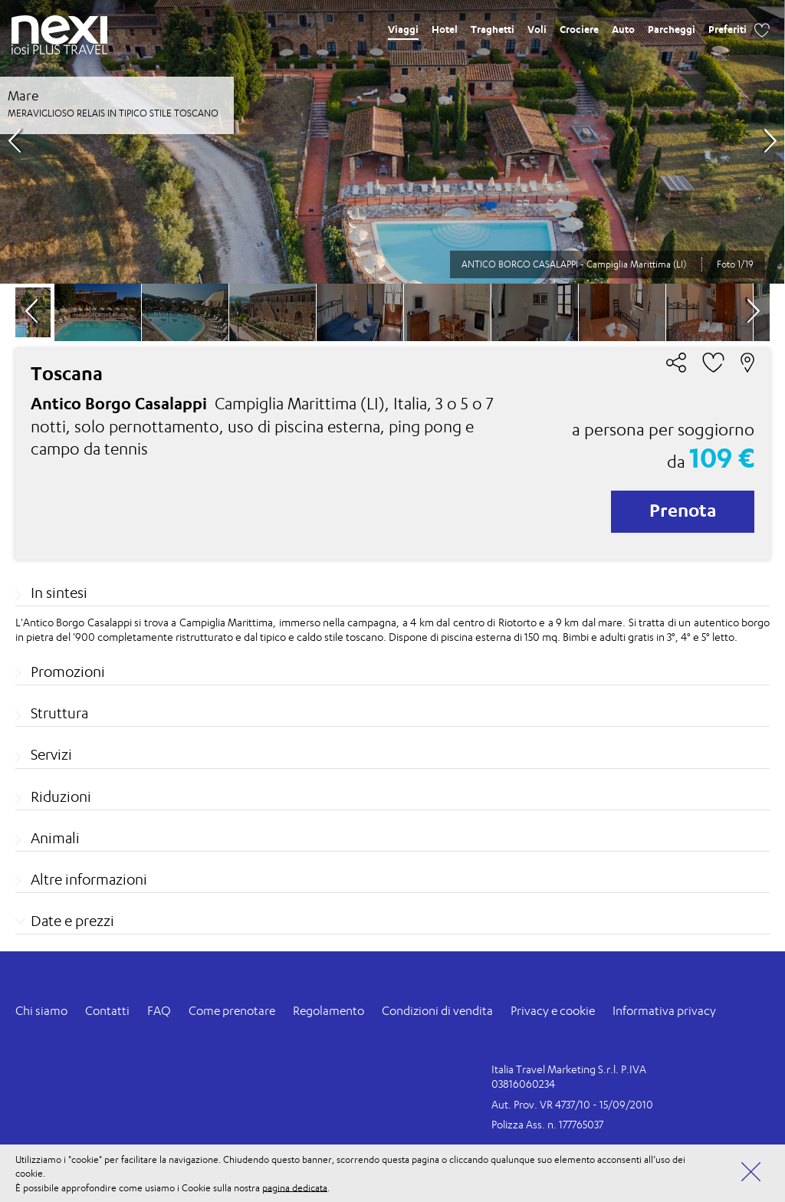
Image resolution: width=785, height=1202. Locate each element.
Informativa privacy (664, 1010)
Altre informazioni (89, 879)
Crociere (579, 29)
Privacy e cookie (553, 1010)
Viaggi (403, 29)
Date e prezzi (72, 920)
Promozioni (68, 671)
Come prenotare (232, 1010)
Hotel (445, 29)
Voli (537, 29)
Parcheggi (671, 29)
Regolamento (328, 1010)
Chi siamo (41, 1010)
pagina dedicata (294, 1187)
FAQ (159, 1010)
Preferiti (727, 29)
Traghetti (492, 29)
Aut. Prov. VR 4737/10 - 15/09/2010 (572, 1104)
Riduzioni (61, 796)
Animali (55, 838)
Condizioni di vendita (437, 1010)
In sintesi (59, 592)
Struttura (59, 713)
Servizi (51, 754)
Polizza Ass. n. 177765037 (547, 1124)
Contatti (107, 1010)
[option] (392, 142)
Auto (623, 29)
